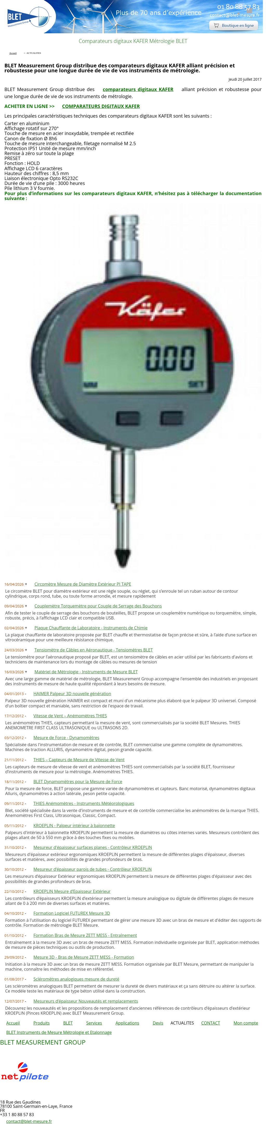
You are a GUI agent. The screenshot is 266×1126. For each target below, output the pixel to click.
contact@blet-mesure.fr (29, 1121)
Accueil (13, 1023)
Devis (158, 1023)
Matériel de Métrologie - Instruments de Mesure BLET (86, 672)
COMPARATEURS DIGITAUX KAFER (101, 106)
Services (94, 1023)
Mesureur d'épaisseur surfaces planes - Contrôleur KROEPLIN (93, 847)
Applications (127, 1023)
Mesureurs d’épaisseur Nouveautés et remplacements (86, 1001)
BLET (67, 1023)
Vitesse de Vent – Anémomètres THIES (70, 716)
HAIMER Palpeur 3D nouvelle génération (72, 693)
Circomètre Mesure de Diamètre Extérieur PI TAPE (83, 584)
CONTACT (210, 1023)
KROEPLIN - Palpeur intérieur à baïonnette (74, 825)
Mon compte (246, 1023)
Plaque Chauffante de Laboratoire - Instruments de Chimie (91, 628)
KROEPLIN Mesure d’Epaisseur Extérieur (72, 891)
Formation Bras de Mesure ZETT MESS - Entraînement (85, 935)
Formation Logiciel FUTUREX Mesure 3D (72, 913)
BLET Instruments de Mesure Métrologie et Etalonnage (59, 1032)
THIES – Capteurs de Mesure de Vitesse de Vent (79, 760)
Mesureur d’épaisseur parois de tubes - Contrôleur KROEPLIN (93, 869)
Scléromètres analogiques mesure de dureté (76, 979)
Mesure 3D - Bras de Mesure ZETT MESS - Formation (84, 957)
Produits (41, 1023)
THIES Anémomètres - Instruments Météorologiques (84, 803)
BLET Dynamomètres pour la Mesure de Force (78, 781)
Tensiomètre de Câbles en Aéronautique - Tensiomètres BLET (94, 650)
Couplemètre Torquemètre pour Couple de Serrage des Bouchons (98, 606)
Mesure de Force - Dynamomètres (66, 737)
